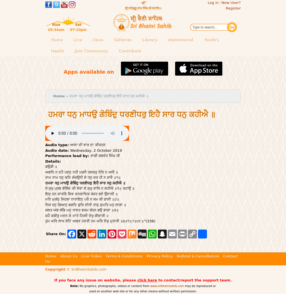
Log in (213, 3)
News (97, 39)
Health (57, 50)
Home (56, 39)
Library (151, 40)
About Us (68, 256)
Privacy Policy (160, 256)
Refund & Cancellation (198, 256)
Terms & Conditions (124, 256)
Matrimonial (180, 39)
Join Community (91, 50)
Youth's (211, 39)
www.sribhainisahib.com (167, 286)
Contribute (131, 51)
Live (79, 40)
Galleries (124, 40)
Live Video (91, 256)
